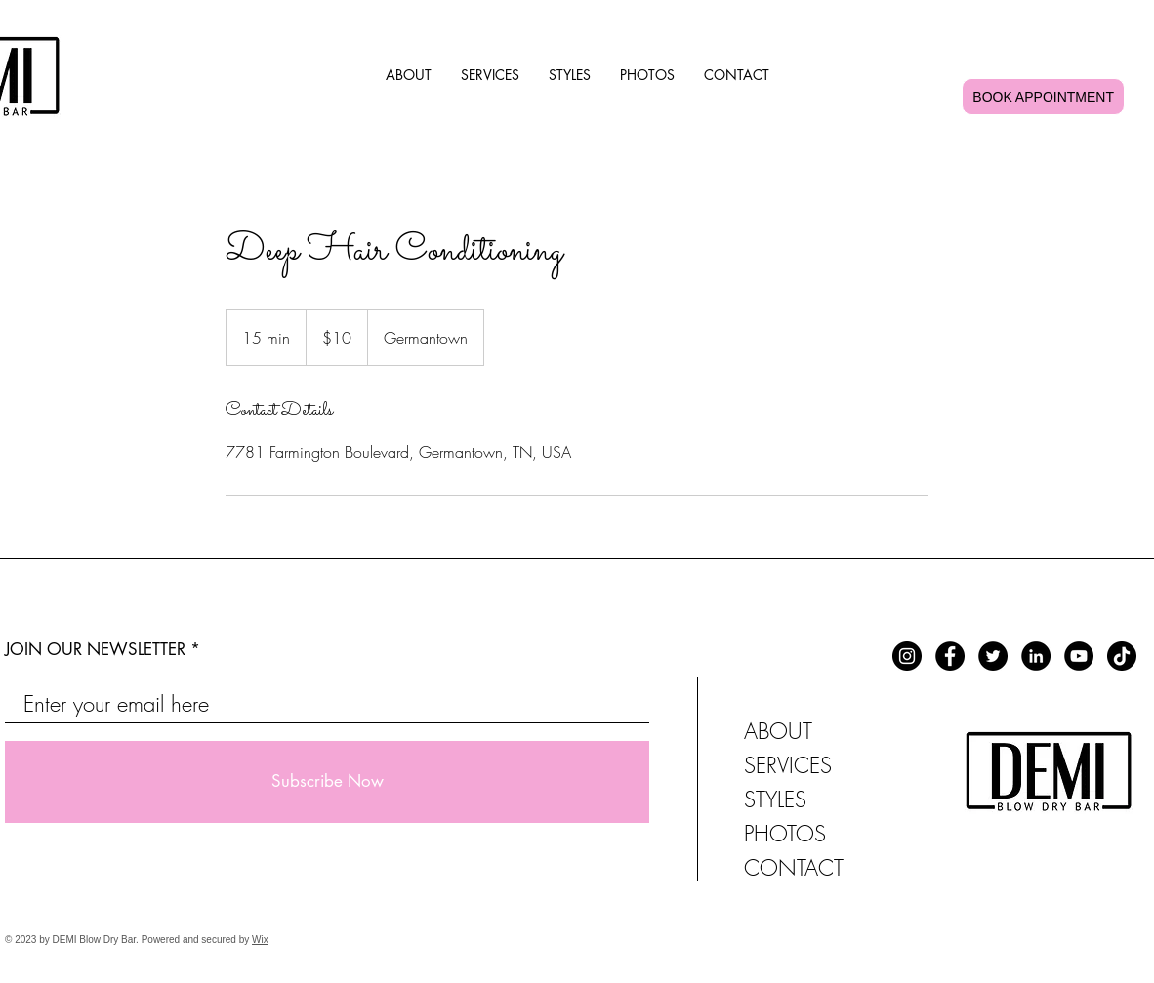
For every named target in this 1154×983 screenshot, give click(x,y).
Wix (260, 939)
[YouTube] (1078, 656)
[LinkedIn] (1036, 656)
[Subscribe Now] (327, 782)
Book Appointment (1043, 96)
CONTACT (794, 867)
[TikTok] (1121, 656)
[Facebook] (950, 656)
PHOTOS (785, 833)
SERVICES (788, 765)
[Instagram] (907, 656)
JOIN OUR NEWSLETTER (95, 649)
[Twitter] (993, 656)
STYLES (775, 799)
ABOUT (778, 731)
